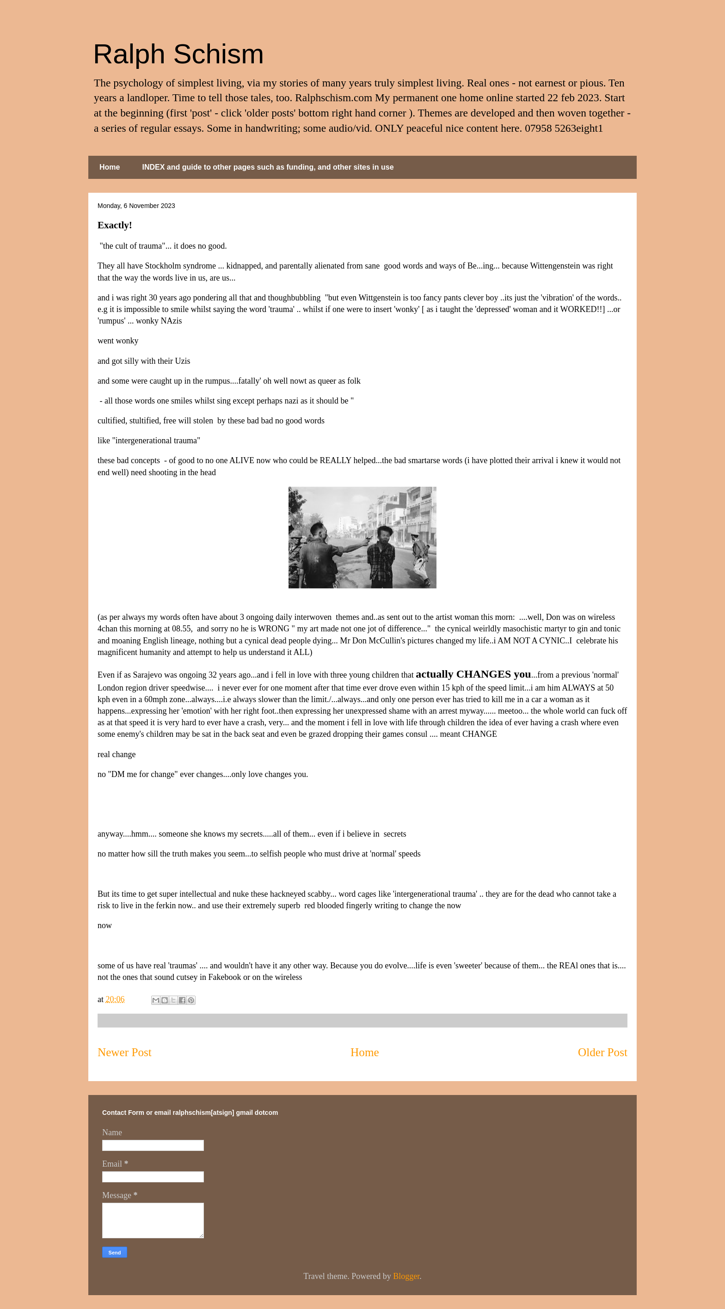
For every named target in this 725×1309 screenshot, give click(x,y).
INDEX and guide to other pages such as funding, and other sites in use (267, 167)
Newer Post (125, 1052)
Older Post (602, 1052)
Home (109, 167)
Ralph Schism (178, 53)
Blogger (406, 1276)
